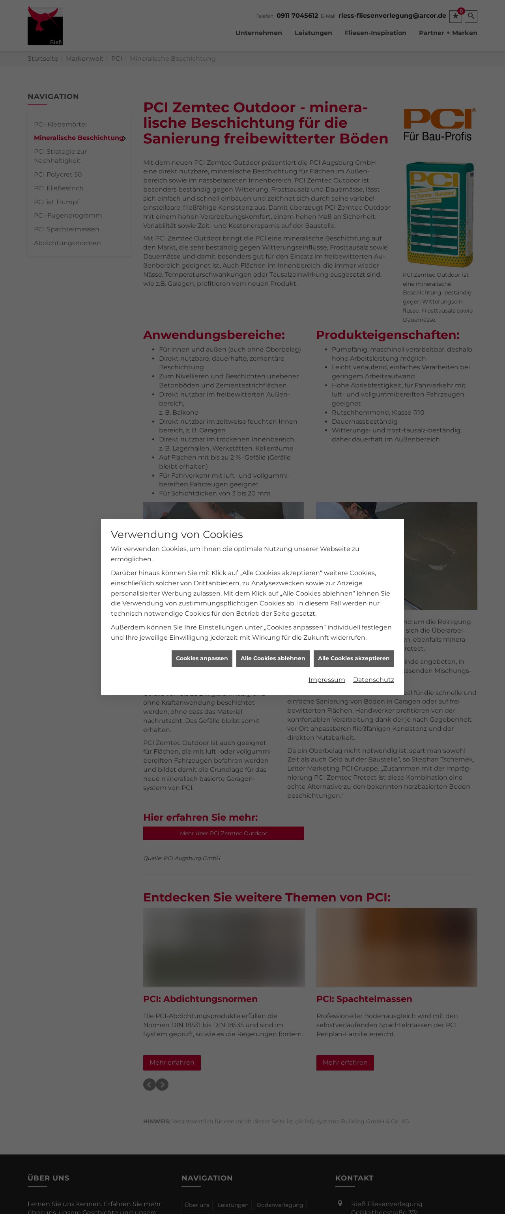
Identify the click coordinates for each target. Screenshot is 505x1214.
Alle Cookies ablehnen (273, 640)
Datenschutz (373, 661)
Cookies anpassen (202, 640)
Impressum (327, 661)
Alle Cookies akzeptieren (354, 640)
